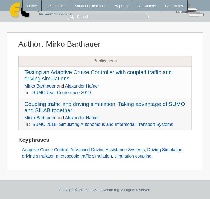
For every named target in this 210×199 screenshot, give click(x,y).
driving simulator (38, 156)
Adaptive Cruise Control (45, 149)
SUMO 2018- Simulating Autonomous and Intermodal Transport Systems (102, 124)
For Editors (174, 6)
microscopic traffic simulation (84, 156)
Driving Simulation (164, 149)
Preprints (120, 6)
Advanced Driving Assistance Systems (107, 149)
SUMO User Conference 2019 (61, 92)
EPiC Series (56, 6)
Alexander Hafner (82, 86)
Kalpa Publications (90, 6)
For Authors (146, 6)
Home (32, 6)
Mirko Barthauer (40, 86)
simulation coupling (132, 156)
